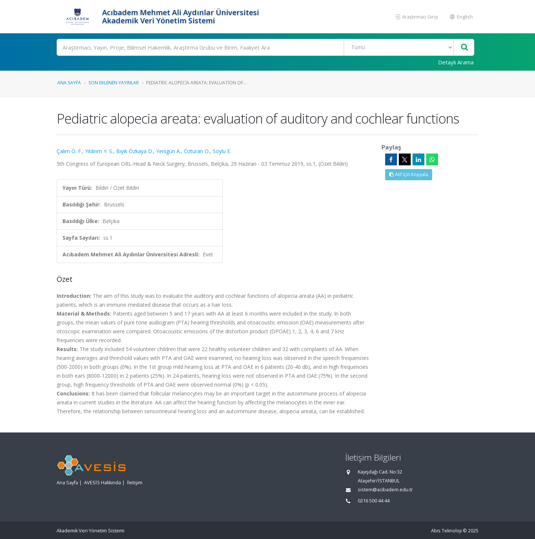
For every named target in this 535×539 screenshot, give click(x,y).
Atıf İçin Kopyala (408, 174)
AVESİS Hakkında (102, 482)
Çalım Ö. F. (69, 151)
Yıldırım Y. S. (99, 151)
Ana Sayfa (69, 82)
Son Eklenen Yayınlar (113, 82)
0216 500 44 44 (374, 501)
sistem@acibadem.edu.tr (385, 489)
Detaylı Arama (456, 62)
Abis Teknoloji (446, 531)
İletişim (134, 482)
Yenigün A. (168, 151)
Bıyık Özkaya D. (134, 151)
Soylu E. (222, 151)
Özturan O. (197, 151)
